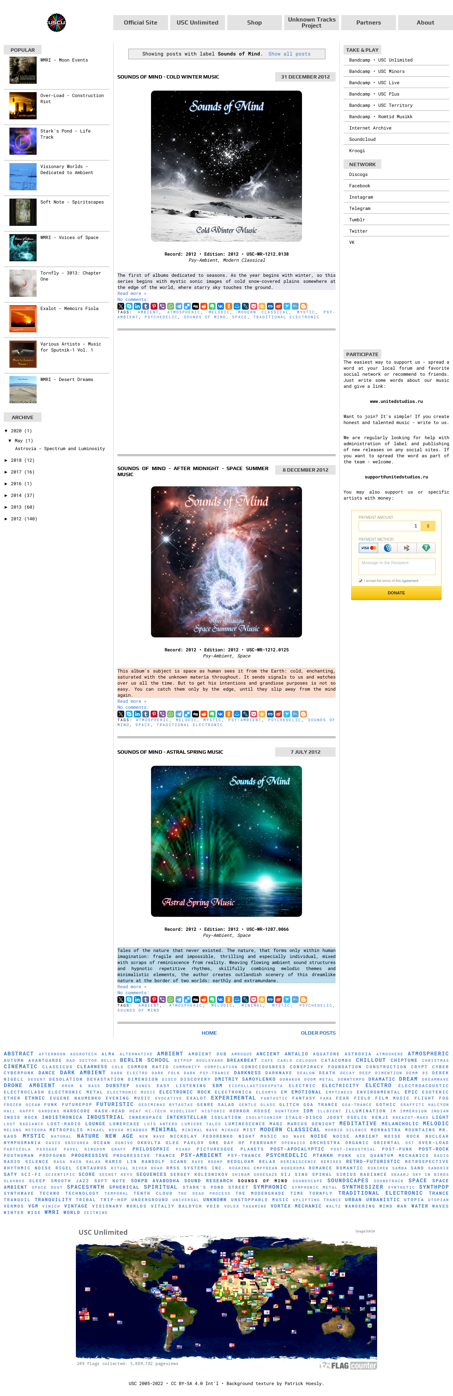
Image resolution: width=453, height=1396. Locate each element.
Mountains (420, 1129)
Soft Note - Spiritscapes (72, 202)
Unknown (215, 1199)
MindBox (137, 1130)
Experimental (233, 1097)
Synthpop (434, 1186)
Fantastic (274, 1098)
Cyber (440, 1066)
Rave (198, 1161)
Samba (399, 1168)
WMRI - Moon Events (64, 60)
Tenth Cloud (153, 1193)
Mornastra (386, 1129)
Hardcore (77, 1111)
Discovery (195, 1079)
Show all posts (289, 53)
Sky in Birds (431, 1174)
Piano (183, 1149)
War (402, 1206)
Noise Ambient (356, 1136)
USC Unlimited (198, 22)
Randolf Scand (164, 1161)
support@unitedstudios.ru (396, 477)
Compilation (221, 1066)
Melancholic (400, 1123)
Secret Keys (116, 1174)
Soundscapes (348, 1180)
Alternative (136, 1054)
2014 (17, 495)
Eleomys (266, 1092)
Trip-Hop (114, 1199)
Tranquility (53, 1199)
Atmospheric (183, 312)
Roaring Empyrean (253, 1168)
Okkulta (149, 1142)
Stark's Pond (203, 1187)
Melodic (219, 312)
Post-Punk (397, 1149)
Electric (302, 1085)
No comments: (133, 299)
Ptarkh (323, 1155)
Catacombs (336, 1060)
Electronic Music (131, 1092)
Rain (76, 1161)
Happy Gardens (40, 1111)
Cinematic (21, 1066)
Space (239, 317)
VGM (33, 1206)
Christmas (435, 1060)
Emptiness (339, 1092)
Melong (13, 1130)
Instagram (361, 197)
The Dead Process (204, 1193)
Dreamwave (435, 1079)
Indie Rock (21, 1117)
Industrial (106, 1116)
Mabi (276, 1123)
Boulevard (209, 1060)
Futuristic (115, 1104)
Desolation (66, 1079)
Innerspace (146, 1117)
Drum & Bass (81, 1085)
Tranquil (17, 1199)
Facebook (359, 185)
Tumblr (357, 219)
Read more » (131, 293)
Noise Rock (402, 1136)
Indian (440, 1111)
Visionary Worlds (119, 1206)
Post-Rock (434, 1149)
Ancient (268, 1053)
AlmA (108, 1054)
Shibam (241, 1174)
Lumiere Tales (202, 1123)
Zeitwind (96, 1212)
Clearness (92, 1066)
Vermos (14, 1206)
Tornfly (321, 1193)
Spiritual (161, 1186)
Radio (441, 1155)
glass (268, 1104)
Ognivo (124, 1142)
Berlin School (145, 1059)
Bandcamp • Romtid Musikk (381, 116)
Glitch (289, 1104)
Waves (440, 1206)
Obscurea (77, 1142)
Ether (12, 1098)
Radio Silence (26, 1161)
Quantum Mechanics (400, 1155)
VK (351, 242)
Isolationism (264, 1117)
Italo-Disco (304, 1117)
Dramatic (382, 1079)
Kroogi (357, 150)
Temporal (117, 1193)
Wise (34, 1212)
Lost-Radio (64, 1123)
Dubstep (118, 1085)
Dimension (143, 1079)
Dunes (143, 1085)
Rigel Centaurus (81, 1168)
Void (213, 1206)
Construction (386, 1066)
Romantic (350, 1168)
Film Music (392, 1098)
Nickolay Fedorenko (201, 1136)
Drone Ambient (29, 1085)
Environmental (379, 1092)
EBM (218, 1085)
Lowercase (124, 1123)
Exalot (196, 1098)
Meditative (358, 1123)
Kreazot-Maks (411, 1117)
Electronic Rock (185, 1092)
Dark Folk (166, 1073)
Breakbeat (242, 1060)
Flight (424, 1098)
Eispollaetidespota (256, 1085)
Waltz (333, 1206)
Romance (321, 1168)
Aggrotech (83, 1054)
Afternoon (52, 1054)
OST (409, 1142)
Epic (411, 1092)
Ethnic (35, 1098)
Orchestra (325, 1142)
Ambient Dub (207, 1054)
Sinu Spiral (314, 1174)
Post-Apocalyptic (297, 1149)
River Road (148, 1168)
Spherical (124, 1187)
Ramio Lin (121, 1161)
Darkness (247, 1072)
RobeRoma (293, 1168)
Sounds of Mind (205, 317)
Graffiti (413, 1104)
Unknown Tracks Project (312, 22)
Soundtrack (389, 1181)
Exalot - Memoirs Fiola (69, 308)
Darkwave (279, 1072)
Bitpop (183, 1060)
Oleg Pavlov (185, 1142)
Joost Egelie (347, 1117)
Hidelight (183, 1111)
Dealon (306, 1073)
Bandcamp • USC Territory (381, 105)
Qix (361, 1155)
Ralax (93, 1161)
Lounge (95, 1123)
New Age (119, 1135)
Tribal (86, 1199)
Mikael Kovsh (105, 1130)
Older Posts (318, 1033)
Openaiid (294, 1142)
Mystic (306, 312)
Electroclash (24, 1092)
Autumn (14, 1060)
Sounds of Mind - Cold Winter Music (168, 77)
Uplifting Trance (317, 1199)
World (71, 1212)
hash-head (110, 1111)
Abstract (19, 1053)
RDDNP (215, 1161)
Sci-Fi (31, 1174)
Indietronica (62, 1117)
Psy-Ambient (245, 719)
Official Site (140, 22)
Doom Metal (319, 1079)
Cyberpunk (19, 1072)
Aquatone (326, 1054)
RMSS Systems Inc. (195, 1168)
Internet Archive (370, 128)
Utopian (438, 1199)
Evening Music (128, 1098)
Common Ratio (148, 1066)
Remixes (331, 1161)
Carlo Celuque (297, 1060)
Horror (240, 1111)
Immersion (413, 1111)
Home (209, 1033)
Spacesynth (86, 1186)
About (426, 22)
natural (61, 1136)
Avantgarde (45, 1060)
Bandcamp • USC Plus (374, 94)
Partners (368, 22)
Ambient (148, 312)
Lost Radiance (24, 1123)
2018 (17, 460)
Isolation (226, 1117)
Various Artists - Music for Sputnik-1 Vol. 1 (70, 347)
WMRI (52, 1212)
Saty (10, 1174)
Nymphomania (22, 1142)
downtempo (351, 1079)
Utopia (414, 1199)
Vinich (51, 1206)
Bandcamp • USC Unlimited (381, 60)
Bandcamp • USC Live (374, 82)
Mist (250, 1129)
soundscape (308, 1181)
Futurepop (77, 1104)
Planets (252, 1149)
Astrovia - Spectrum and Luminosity (60, 448)
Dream (408, 1078)
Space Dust (47, 1187)
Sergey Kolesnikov (199, 1174)
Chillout (371, 1059)
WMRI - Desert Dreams (66, 379)
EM (284, 1092)
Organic (357, 1142)
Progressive (90, 1155)
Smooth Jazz (70, 1180)
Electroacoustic (423, 1085)
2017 (17, 472)
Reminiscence (298, 1161)
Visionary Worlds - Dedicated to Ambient (66, 169)
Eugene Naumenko (76, 1098)
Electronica (233, 1092)
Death (327, 1072)
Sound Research (208, 1180)
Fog (444, 1098)
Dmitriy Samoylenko (245, 1079)
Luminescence (245, 1123)
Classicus (57, 1066)
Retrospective (427, 1161)
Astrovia (358, 1054)
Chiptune (404, 1060)
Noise (319, 1136)
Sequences (151, 1174)
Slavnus (14, 1181)
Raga (60, 1161)
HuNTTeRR (287, 1111)
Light (440, 1117)
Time (297, 1193)
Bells (108, 1060)
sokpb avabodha (155, 1180)
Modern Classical (263, 312)
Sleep (37, 1180)
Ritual (120, 1168)
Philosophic (151, 1149)
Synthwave (19, 1193)
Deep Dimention (380, 1073)
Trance (439, 1193)
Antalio (296, 1053)
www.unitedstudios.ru (396, 401)
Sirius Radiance (362, 1174)
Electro (378, 1085)
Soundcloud (362, 139)
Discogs (358, 174)
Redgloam (240, 1161)
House (262, 1111)
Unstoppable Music (260, 1199)
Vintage (76, 1206)
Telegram (359, 208)
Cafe (268, 1060)
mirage (231, 1130)
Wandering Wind (369, 1206)
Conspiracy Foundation (326, 1066)
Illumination (365, 1111)
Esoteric (435, 1092)
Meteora (35, 1130)
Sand (417, 1168)
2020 (17, 430)
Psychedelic (161, 317)
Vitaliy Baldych (177, 1206)
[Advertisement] (226, 392)
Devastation (105, 1079)
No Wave (294, 1136)
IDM (308, 1111)
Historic (214, 1111)
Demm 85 (417, 1073)
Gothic (386, 1104)
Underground (150, 1199)
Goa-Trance (357, 1104)
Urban (353, 1199)
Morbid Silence (346, 1130)
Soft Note (110, 1180)
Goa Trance (321, 1104)
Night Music (258, 1136)
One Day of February (243, 1142)
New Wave (152, 1136)
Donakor (290, 1079)
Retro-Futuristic (373, 1161)
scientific (60, 1174)
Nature (88, 1135)
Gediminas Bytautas (166, 1104)
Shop (254, 22)
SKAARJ (400, 1174)
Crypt (419, 1066)
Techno (50, 1193)
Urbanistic (383, 1199)
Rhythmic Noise (28, 1168)
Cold (118, 1066)
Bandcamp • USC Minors (377, 71)
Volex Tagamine (245, 1206)
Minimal (252, 1005)
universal (186, 1199)
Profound (52, 1155)
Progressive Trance (144, 1155)
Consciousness (264, 1066)
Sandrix (438, 1168)
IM (393, 1111)
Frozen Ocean (22, 1104)
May (20, 440)
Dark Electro (129, 1073)
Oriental (387, 1142)
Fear (343, 1098)
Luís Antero (161, 1123)
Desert (37, 1079)
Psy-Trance (245, 1155)
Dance (47, 1072)
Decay (347, 1073)
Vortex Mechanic (296, 1206)
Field (362, 1098)
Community (186, 1066)
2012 (17, 518)
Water (419, 1206)
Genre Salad (216, 1104)
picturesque (215, 1149)
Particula (17, 1149)
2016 (17, 483)
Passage (47, 1149)
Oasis (53, 1142)
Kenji (380, 1117)
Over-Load (434, 1142)
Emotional (306, 1092)
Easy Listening (182, 1085)
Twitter (358, 231)
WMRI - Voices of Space (69, 237)
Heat (135, 1111)
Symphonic (270, 1186)
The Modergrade (260, 1193)
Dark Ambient (83, 1072)
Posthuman (19, 1155)
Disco (169, 1079)
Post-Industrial (353, 1149)
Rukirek (378, 1168)
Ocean (102, 1142)
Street (238, 1187)
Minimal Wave (200, 1130)
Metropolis (66, 1129)
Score (87, 1174)
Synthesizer (363, 1186)
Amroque (242, 1054)
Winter (14, 1212)
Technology (82, 1193)
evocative (168, 1098)
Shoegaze (266, 1174)
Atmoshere (390, 1054)
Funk (51, 1104)
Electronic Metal (75, 1092)
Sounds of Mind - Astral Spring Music (170, 752)
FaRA (326, 1098)
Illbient (329, 1111)
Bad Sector (81, 1060)
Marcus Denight (311, 1123)
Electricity (340, 1085)
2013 (17, 507)
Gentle (248, 1104)
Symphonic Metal (315, 1187)
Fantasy (304, 1098)
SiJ (286, 1174)
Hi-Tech (155, 1111)
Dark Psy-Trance (207, 1073)
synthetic (401, 1187)
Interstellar (186, 1117)
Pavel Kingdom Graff (95, 1149)
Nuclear (437, 1136)
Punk (345, 1155)
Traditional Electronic (286, 317)
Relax (267, 1161)
